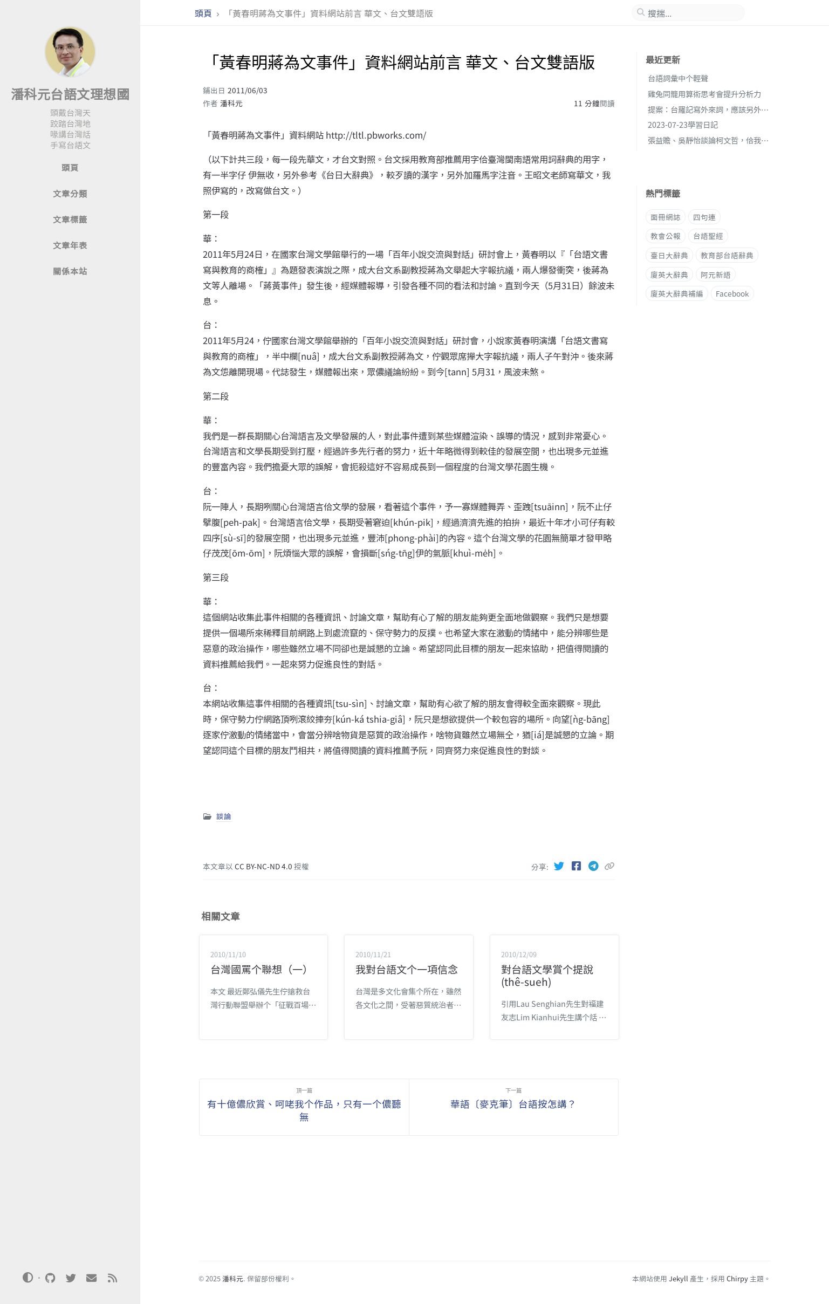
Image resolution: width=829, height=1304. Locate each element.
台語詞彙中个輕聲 (678, 78)
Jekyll (678, 1278)
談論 (223, 816)
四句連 (704, 216)
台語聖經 (708, 235)
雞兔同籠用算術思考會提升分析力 (704, 93)
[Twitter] (559, 865)
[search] (692, 13)
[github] (50, 1278)
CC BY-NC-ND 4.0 (264, 866)
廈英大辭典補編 (676, 293)
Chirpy (737, 1278)
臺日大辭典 (669, 255)
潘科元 (231, 103)
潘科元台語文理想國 (70, 93)
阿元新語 (716, 274)
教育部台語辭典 (727, 255)
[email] (91, 1278)
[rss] (112, 1278)
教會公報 (665, 235)
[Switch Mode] (28, 1277)
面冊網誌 (665, 216)
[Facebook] (577, 865)
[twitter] (70, 1278)
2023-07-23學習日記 (683, 124)
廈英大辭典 (669, 274)
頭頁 (204, 12)
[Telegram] (594, 865)
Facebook (732, 293)
